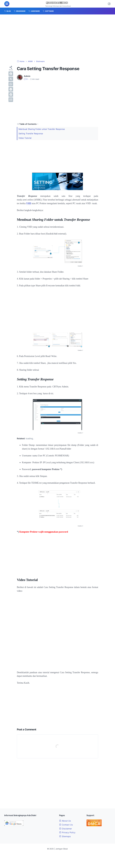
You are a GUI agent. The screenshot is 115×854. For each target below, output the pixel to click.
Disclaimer (65, 828)
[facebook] (11, 73)
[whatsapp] (11, 84)
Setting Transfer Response (31, 133)
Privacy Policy (67, 832)
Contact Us (66, 824)
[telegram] (11, 89)
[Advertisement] (57, 37)
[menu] (6, 3)
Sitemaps (65, 836)
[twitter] (11, 79)
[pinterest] (11, 94)
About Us (65, 821)
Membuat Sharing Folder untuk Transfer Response (42, 129)
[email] (11, 99)
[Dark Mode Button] (109, 3)
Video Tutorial (25, 138)
